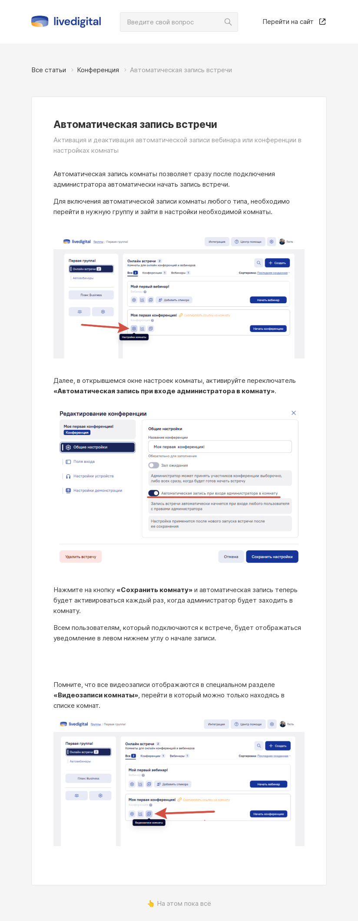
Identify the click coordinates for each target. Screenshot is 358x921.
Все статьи (48, 70)
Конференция (98, 70)
